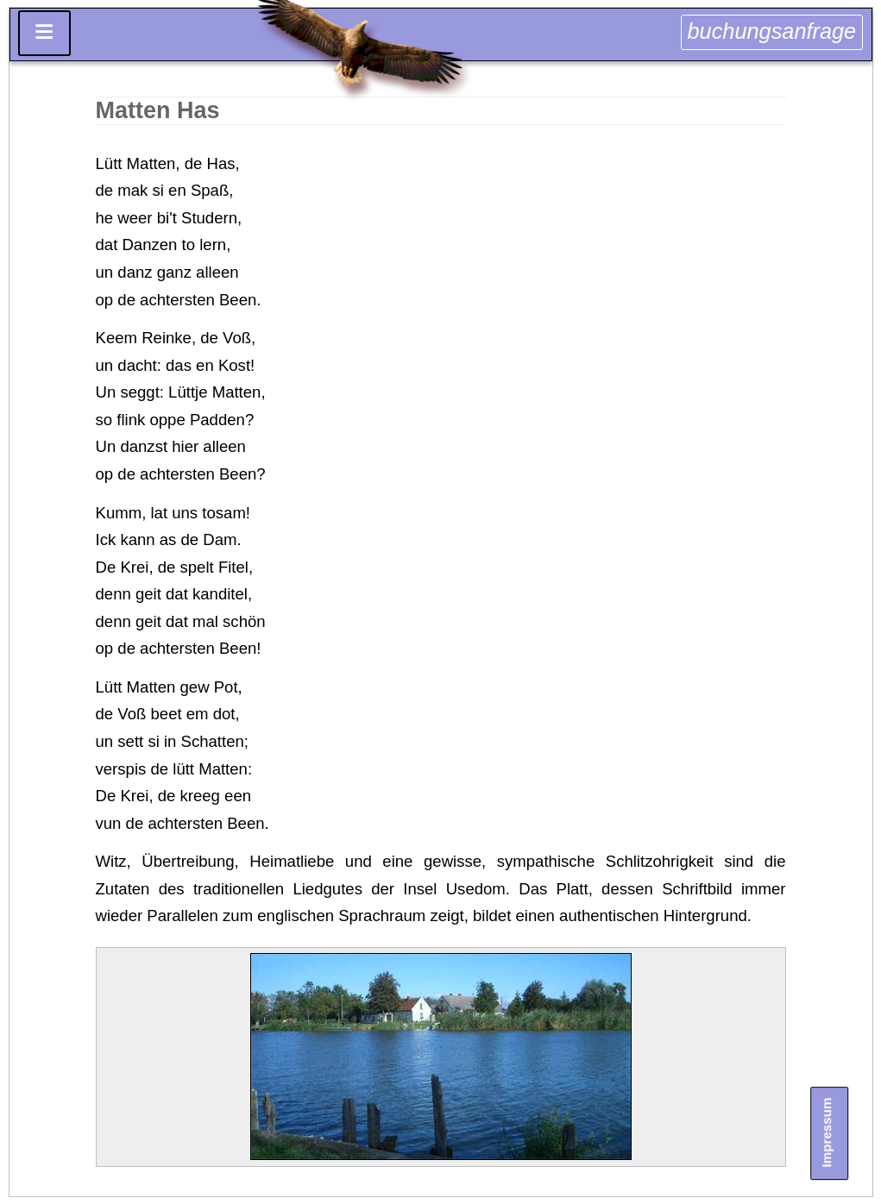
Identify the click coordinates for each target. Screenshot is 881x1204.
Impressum (827, 1133)
